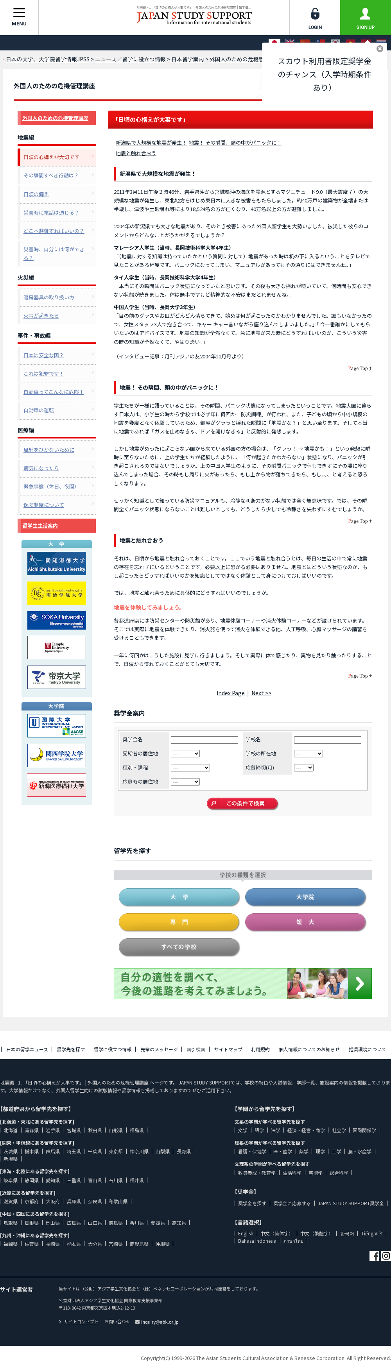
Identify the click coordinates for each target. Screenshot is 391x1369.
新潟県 (11, 1158)
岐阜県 (11, 1180)
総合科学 (339, 1172)
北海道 (11, 1130)
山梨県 (163, 1151)
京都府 (32, 1201)
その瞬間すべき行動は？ (51, 175)
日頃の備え (36, 194)
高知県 (179, 1222)
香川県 (137, 1222)
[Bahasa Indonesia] (366, 43)
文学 (243, 1130)
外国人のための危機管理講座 (55, 118)
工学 (336, 1151)
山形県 (116, 1130)
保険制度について (43, 504)
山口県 (95, 1222)
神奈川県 (139, 1151)
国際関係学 (364, 1130)
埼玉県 (74, 1151)
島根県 (32, 1222)
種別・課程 (135, 767)
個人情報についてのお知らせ (309, 1049)
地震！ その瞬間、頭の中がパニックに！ (235, 142)
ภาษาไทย (293, 1240)
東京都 (116, 1151)
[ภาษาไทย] (381, 43)
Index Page (231, 693)
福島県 (137, 1130)
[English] (290, 43)
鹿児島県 (139, 1243)
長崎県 (53, 1243)
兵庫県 (74, 1201)
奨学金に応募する (292, 1203)
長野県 (184, 1151)
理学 (320, 1151)
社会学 (339, 1130)
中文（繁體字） (316, 1233)
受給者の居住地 (140, 753)
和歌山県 (118, 1201)
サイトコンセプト (79, 1321)
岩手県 (53, 1130)
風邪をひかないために (48, 449)
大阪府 (53, 1201)
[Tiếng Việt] (351, 43)
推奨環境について (367, 1049)
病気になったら (41, 468)
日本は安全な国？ (43, 355)
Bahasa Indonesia (257, 1240)
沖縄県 (163, 1243)
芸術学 (315, 1172)
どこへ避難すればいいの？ (53, 230)
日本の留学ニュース (27, 1049)
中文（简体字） (276, 1233)
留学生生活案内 (40, 525)
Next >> (261, 693)
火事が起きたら (41, 315)
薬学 (303, 1151)
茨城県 (11, 1151)
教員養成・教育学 (257, 1172)
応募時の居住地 (140, 781)
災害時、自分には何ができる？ (53, 253)
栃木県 (32, 1151)
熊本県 (74, 1243)
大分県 (95, 1243)
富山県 (95, 1180)
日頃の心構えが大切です (51, 157)
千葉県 (95, 1151)
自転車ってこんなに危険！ (53, 391)
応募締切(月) (260, 767)
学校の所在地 (261, 753)
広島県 (74, 1222)
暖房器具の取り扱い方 (48, 297)
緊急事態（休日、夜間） (51, 486)
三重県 (74, 1180)
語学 (259, 1130)
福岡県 (11, 1243)
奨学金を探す (252, 1203)
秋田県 (95, 1130)
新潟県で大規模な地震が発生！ (151, 142)
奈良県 (95, 1201)
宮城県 (74, 1130)
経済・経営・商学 (306, 1130)
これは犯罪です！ (43, 373)
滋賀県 (11, 1201)
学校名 (253, 739)
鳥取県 (11, 1222)
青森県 (32, 1130)
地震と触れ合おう (136, 153)
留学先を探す (71, 1049)
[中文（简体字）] (305, 43)
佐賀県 (32, 1243)
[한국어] (335, 43)
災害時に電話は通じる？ (51, 212)
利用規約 (260, 1049)
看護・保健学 (252, 1151)
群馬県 (53, 1151)
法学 (275, 1130)
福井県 (137, 1180)
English (245, 1233)
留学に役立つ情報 (112, 1049)
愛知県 (53, 1180)
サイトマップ (228, 1049)
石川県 (116, 1180)
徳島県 (116, 1222)
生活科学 (292, 1172)
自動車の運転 (38, 410)
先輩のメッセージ (159, 1049)
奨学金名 (132, 739)
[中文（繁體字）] (320, 43)
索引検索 (196, 1049)
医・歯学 (282, 1151)
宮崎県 (116, 1243)
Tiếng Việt (372, 1233)
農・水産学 (359, 1151)
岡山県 (53, 1222)
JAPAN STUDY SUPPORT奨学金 (351, 1203)
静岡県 (32, 1180)
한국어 (347, 1233)
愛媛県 (158, 1222)
